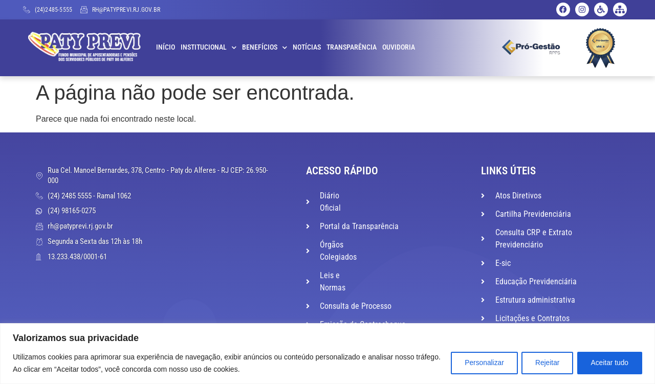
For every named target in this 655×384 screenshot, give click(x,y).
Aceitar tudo (608, 363)
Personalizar (477, 363)
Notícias (307, 47)
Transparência (351, 47)
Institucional (208, 47)
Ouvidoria (398, 47)
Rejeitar (543, 363)
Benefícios (264, 47)
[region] (327, 353)
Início (165, 47)
